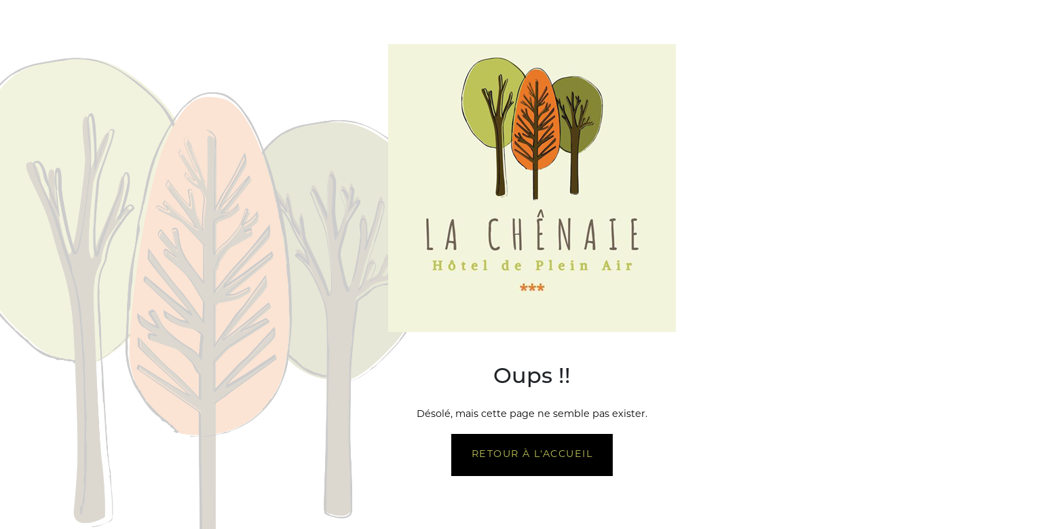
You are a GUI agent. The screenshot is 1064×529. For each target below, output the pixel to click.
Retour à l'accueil (532, 455)
